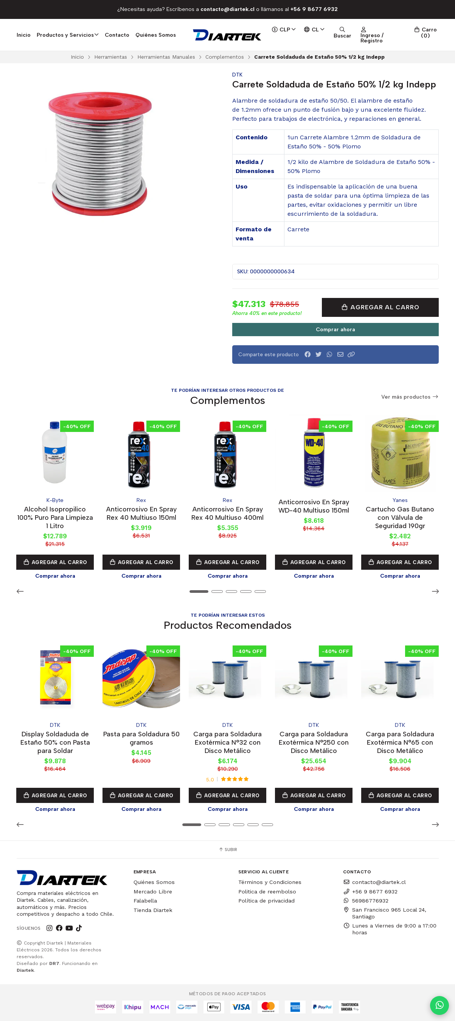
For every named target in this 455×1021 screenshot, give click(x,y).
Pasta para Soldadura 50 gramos (141, 738)
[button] (351, 354)
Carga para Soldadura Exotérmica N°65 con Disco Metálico (400, 742)
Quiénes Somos (155, 34)
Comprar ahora (335, 329)
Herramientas (110, 57)
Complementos (224, 57)
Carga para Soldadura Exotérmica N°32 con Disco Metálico (227, 742)
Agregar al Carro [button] (55, 562)
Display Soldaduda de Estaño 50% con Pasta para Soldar (55, 742)
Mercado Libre (153, 891)
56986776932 (365, 901)
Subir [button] (227, 849)
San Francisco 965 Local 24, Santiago (384, 913)
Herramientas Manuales (166, 57)
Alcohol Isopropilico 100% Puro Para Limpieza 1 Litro (55, 517)
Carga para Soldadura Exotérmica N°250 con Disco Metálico (314, 742)
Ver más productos (410, 397)
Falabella (145, 901)
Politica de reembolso (267, 891)
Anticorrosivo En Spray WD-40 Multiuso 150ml (313, 506)
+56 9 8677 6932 (370, 891)
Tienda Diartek (153, 910)
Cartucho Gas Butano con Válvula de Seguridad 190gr (400, 517)
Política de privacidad (266, 901)
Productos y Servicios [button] (68, 34)
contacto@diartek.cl (374, 882)
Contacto (117, 34)
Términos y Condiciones (269, 882)
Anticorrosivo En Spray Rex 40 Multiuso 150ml (141, 513)
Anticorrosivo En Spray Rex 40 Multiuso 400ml (227, 513)
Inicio (24, 34)
